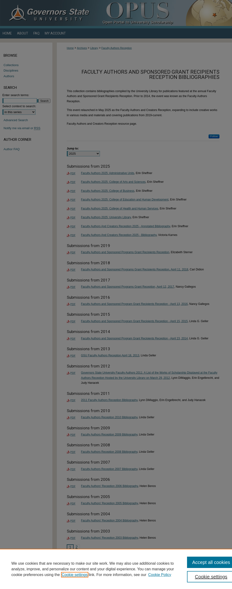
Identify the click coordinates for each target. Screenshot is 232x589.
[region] (116, 569)
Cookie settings (75, 575)
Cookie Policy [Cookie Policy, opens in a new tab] (159, 575)
